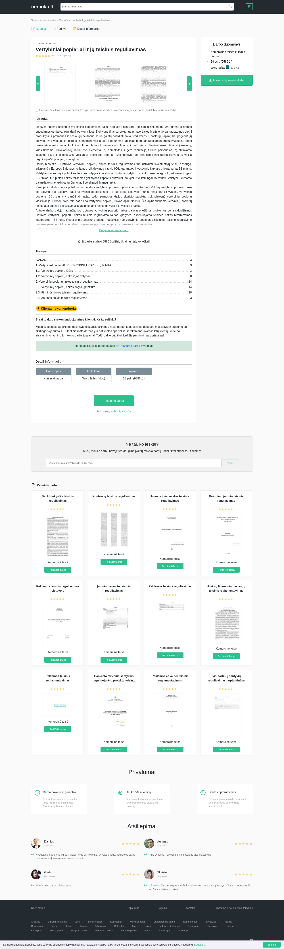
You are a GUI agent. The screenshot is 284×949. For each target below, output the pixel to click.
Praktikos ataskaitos (169, 926)
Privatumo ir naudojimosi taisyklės (234, 908)
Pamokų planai (129, 930)
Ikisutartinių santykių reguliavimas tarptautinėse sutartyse (226, 680)
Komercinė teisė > (48, 20)
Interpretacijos (95, 921)
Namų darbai (190, 921)
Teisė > (35, 20)
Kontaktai (190, 908)
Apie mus (134, 908)
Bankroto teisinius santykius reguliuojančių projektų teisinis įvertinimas (114, 680)
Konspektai (116, 921)
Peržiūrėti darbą (114, 400)
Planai (148, 930)
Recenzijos (37, 926)
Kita (133, 926)
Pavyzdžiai (210, 921)
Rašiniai (228, 921)
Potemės (230, 926)
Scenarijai (183, 930)
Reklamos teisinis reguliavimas (170, 586)
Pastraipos (212, 926)
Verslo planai (56, 930)
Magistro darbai (79, 930)
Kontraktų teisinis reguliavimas (113, 496)
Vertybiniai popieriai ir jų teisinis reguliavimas (84, 20)
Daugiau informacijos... (114, 230)
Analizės (35, 921)
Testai (69, 926)
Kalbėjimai (36, 930)
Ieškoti (230, 463)
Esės (77, 921)
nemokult (42, 6)
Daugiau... (200, 944)
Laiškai (147, 926)
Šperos (54, 926)
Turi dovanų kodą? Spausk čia (114, 411)
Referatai (119, 926)
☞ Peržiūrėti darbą (128, 345)
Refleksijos (164, 930)
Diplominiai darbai (57, 921)
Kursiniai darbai (54, 378)
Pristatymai (193, 926)
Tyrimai (83, 926)
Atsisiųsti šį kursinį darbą (227, 80)
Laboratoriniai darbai (165, 921)
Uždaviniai (100, 926)
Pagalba (162, 908)
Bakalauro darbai (104, 930)
